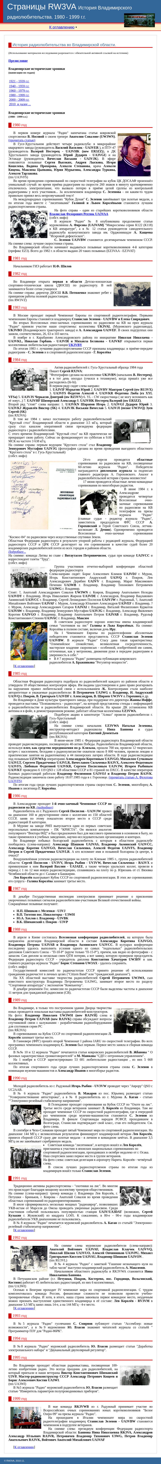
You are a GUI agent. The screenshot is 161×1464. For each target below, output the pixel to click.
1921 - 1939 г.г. (19, 81)
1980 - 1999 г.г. (19, 95)
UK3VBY (75, 345)
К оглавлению (61, 27)
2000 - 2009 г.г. (19, 99)
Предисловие (18, 60)
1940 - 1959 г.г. (19, 86)
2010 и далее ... (20, 104)
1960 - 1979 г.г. (19, 90)
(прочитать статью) (21, 140)
